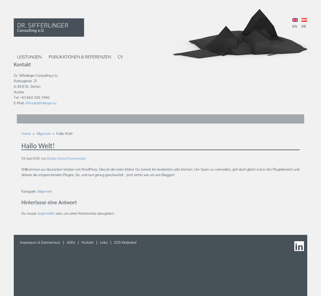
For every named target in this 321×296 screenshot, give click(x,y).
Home (26, 133)
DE (304, 23)
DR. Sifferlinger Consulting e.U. (49, 27)
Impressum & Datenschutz (40, 242)
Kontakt (88, 242)
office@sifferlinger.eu (41, 103)
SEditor (52, 158)
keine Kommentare (72, 158)
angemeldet (46, 213)
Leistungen (29, 57)
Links (104, 242)
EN (295, 23)
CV (120, 57)
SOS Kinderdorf (125, 242)
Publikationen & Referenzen (80, 57)
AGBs (71, 242)
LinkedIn (300, 247)
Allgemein (43, 133)
